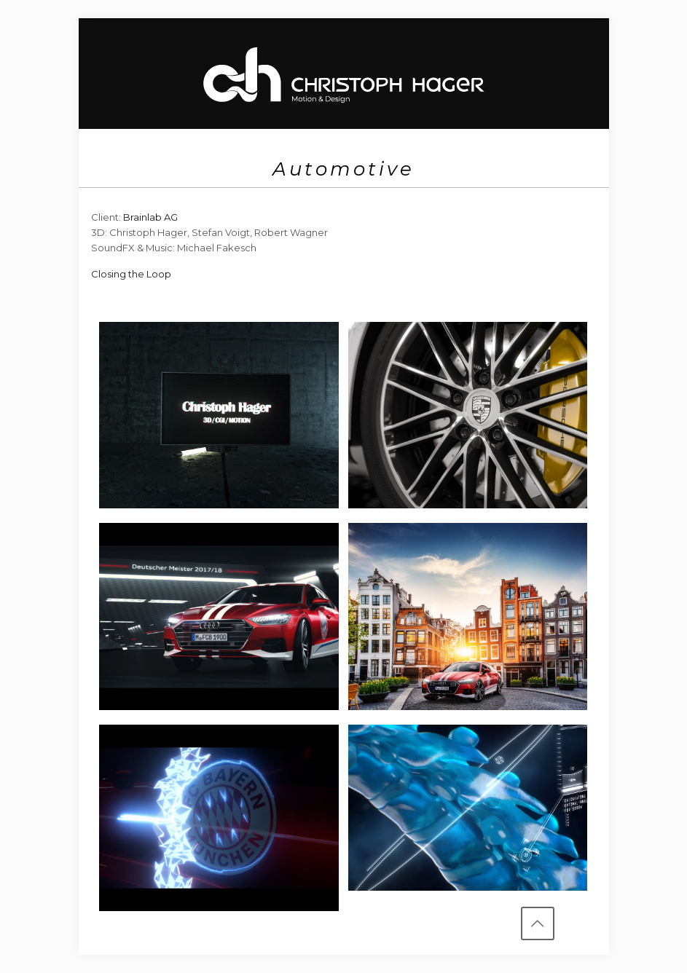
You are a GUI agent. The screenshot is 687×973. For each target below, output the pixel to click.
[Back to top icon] (537, 923)
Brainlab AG (150, 217)
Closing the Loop (131, 274)
